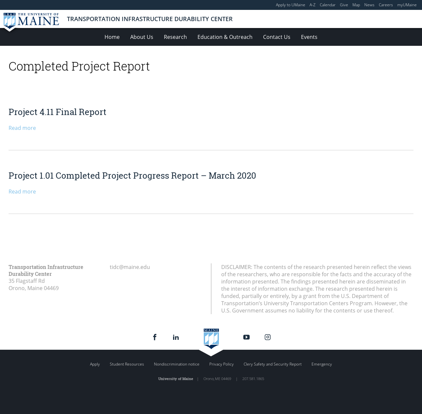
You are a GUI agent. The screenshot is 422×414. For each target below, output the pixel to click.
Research (175, 37)
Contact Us (276, 37)
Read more (22, 128)
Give (344, 5)
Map (356, 5)
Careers (386, 5)
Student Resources (127, 364)
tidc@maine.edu (130, 267)
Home (112, 37)
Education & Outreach (225, 37)
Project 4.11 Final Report (57, 111)
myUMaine (407, 5)
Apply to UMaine (290, 5)
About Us (141, 37)
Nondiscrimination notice (176, 364)
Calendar (328, 5)
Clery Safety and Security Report (273, 364)
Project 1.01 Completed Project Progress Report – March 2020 (132, 175)
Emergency (322, 364)
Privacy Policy (221, 364)
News (369, 5)
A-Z (313, 5)
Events (309, 37)
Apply (95, 364)
